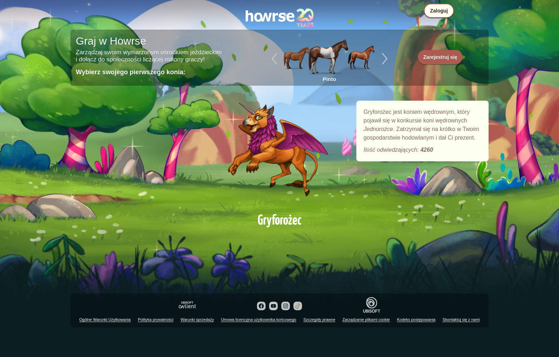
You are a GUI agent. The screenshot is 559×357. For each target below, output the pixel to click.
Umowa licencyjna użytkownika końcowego (258, 319)
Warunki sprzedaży (197, 319)
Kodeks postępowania (416, 319)
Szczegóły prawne (319, 319)
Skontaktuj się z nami (461, 319)
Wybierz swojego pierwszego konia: (130, 72)
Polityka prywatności (156, 319)
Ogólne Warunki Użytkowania (105, 319)
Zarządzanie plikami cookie (366, 319)
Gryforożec (279, 154)
